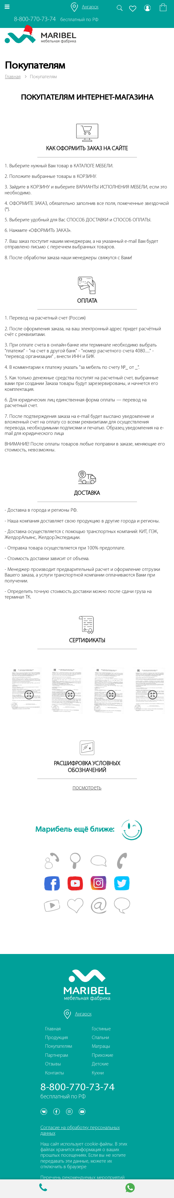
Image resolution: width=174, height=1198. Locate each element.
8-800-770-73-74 (35, 19)
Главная (13, 77)
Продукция (56, 1037)
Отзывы (53, 1064)
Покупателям (58, 1046)
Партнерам (56, 1055)
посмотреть (87, 788)
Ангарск (90, 7)
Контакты (54, 1073)
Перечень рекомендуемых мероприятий (82, 1177)
